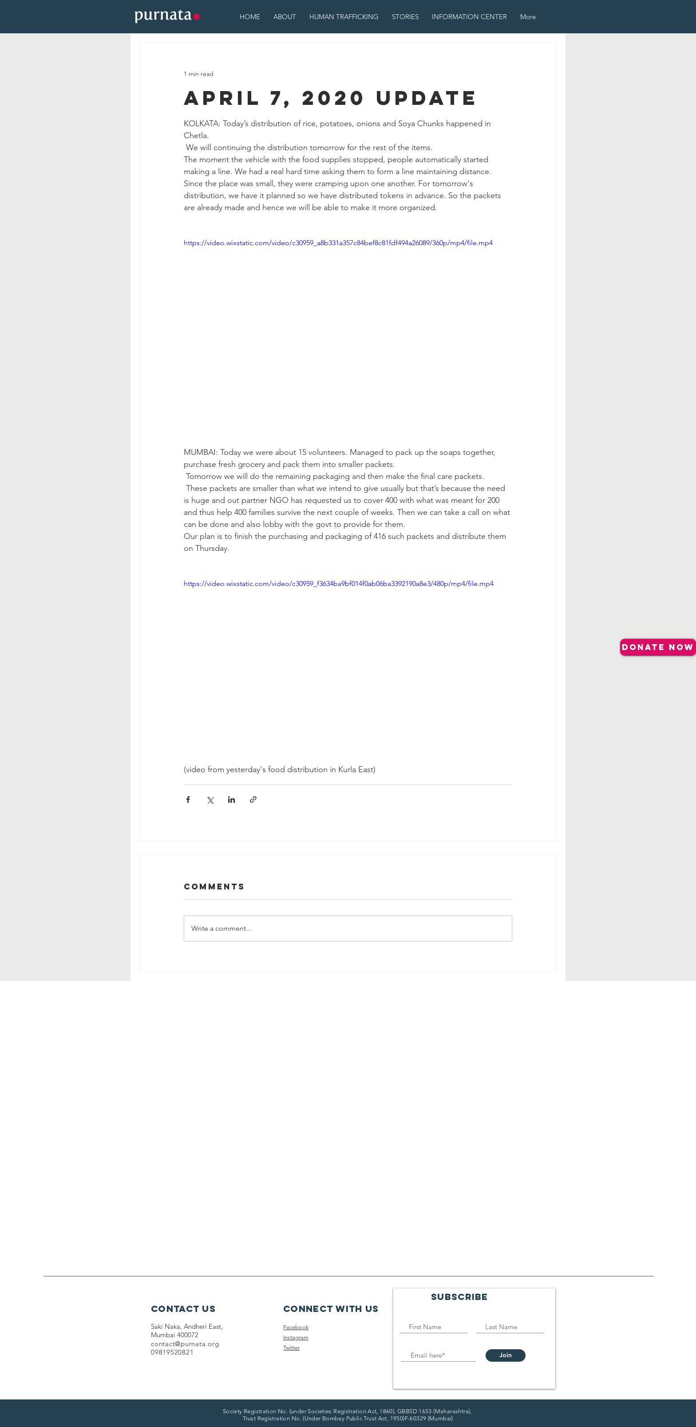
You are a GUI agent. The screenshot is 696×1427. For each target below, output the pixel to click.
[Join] (506, 1355)
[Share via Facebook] (188, 799)
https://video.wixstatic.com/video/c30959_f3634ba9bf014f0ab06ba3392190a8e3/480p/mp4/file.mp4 (339, 583)
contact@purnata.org (185, 1343)
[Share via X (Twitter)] (210, 799)
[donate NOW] (658, 647)
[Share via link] (253, 799)
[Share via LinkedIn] (231, 799)
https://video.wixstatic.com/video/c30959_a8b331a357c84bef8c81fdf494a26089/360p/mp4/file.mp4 (338, 243)
